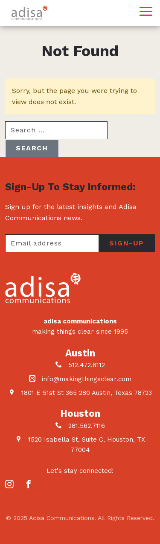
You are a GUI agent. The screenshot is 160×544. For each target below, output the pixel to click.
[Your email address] (52, 243)
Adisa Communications (29, 13)
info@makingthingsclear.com (86, 379)
